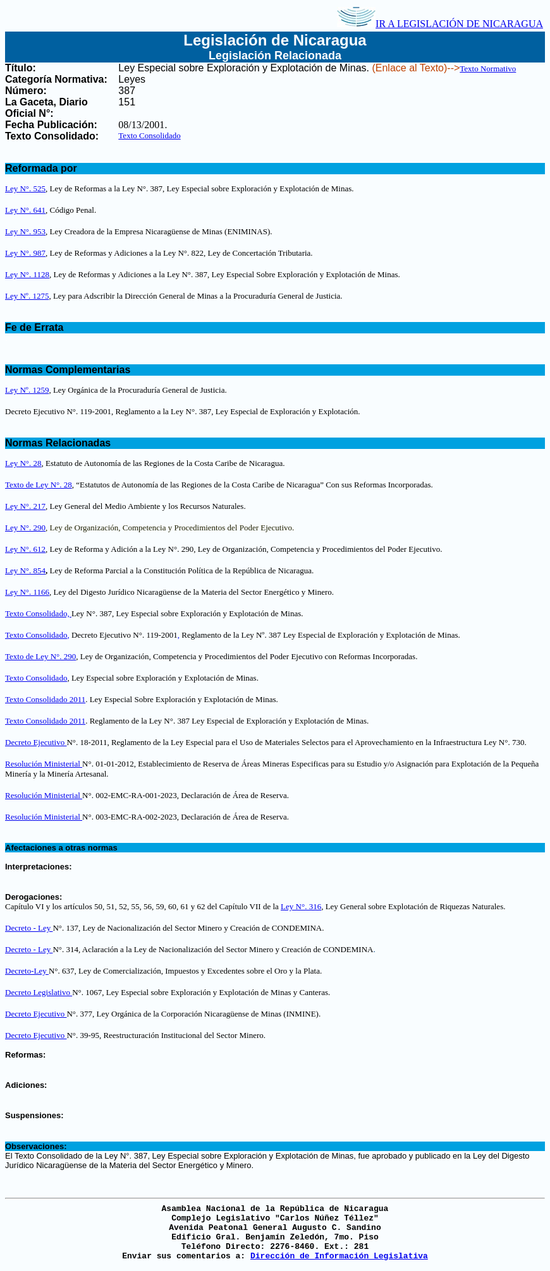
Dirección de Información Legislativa (339, 1256)
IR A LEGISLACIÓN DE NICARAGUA (440, 23)
